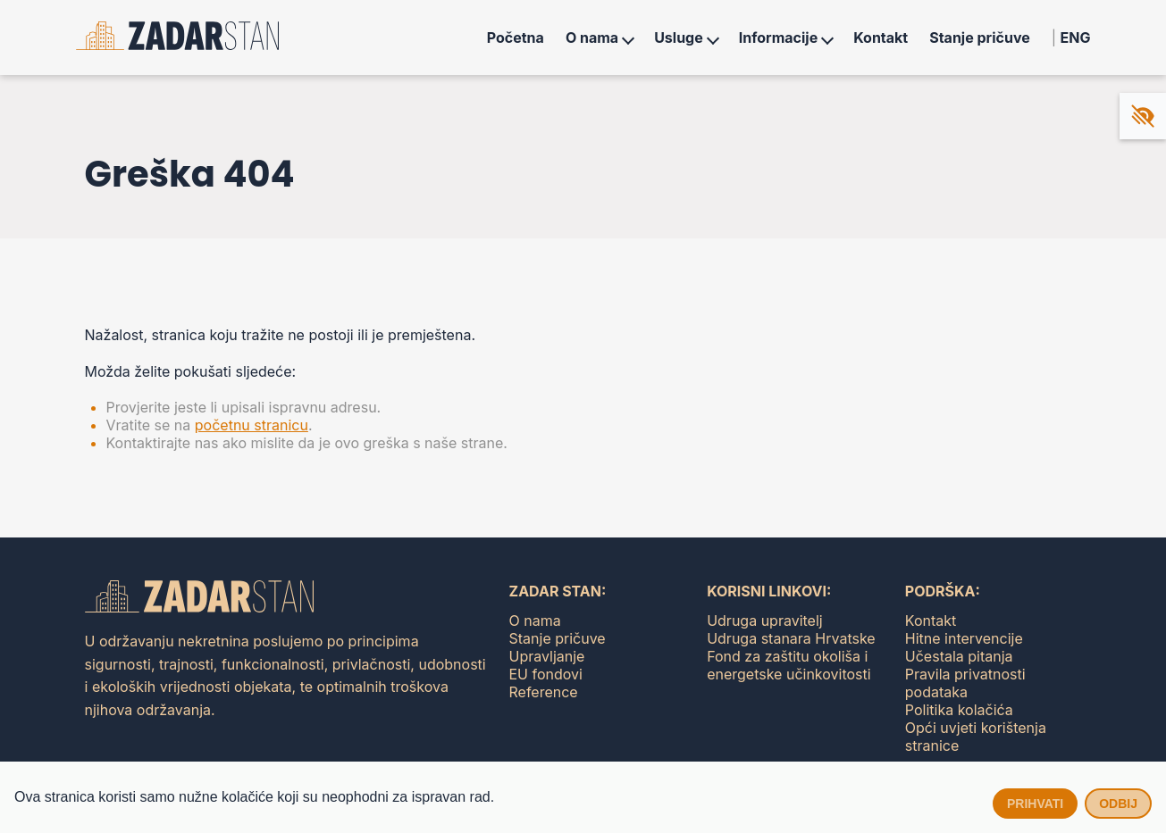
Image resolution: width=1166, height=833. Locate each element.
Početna (515, 37)
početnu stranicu (251, 425)
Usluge (678, 37)
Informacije (778, 37)
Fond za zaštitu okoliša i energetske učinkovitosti (789, 665)
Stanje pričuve (979, 37)
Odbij (1118, 803)
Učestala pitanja (959, 656)
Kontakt (880, 37)
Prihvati (1035, 803)
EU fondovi (546, 674)
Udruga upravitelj (765, 620)
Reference (543, 692)
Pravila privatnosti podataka (965, 683)
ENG (1076, 37)
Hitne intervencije (964, 638)
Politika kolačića (959, 710)
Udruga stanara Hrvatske (791, 638)
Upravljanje (547, 656)
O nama (592, 37)
